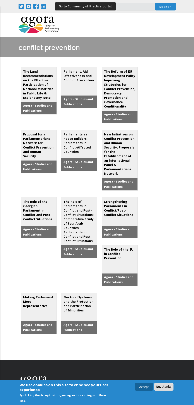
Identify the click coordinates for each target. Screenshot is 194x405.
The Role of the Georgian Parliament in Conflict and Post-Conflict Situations (37, 210)
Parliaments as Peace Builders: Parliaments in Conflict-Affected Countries (77, 143)
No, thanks (164, 387)
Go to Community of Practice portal (85, 6)
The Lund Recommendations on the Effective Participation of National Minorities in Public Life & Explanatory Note (38, 84)
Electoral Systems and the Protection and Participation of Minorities (78, 303)
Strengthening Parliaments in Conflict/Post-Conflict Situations (118, 208)
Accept (144, 387)
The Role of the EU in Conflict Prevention (118, 253)
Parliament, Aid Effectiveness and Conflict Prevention (79, 75)
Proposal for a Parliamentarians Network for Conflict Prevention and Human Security (38, 145)
